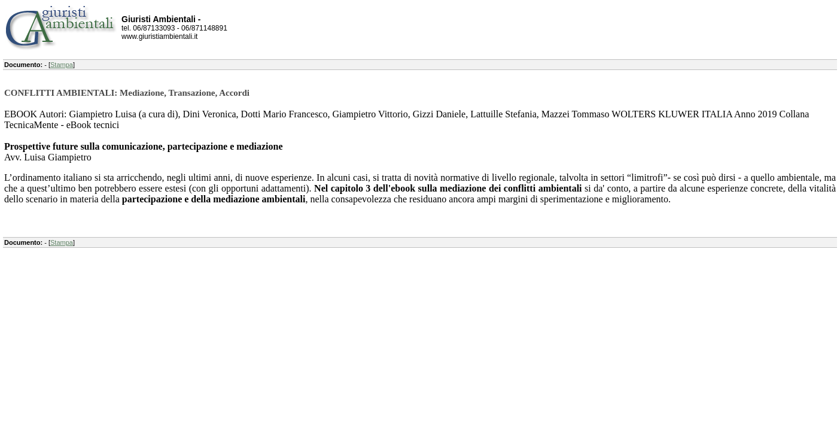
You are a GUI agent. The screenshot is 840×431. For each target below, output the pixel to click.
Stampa (61, 64)
